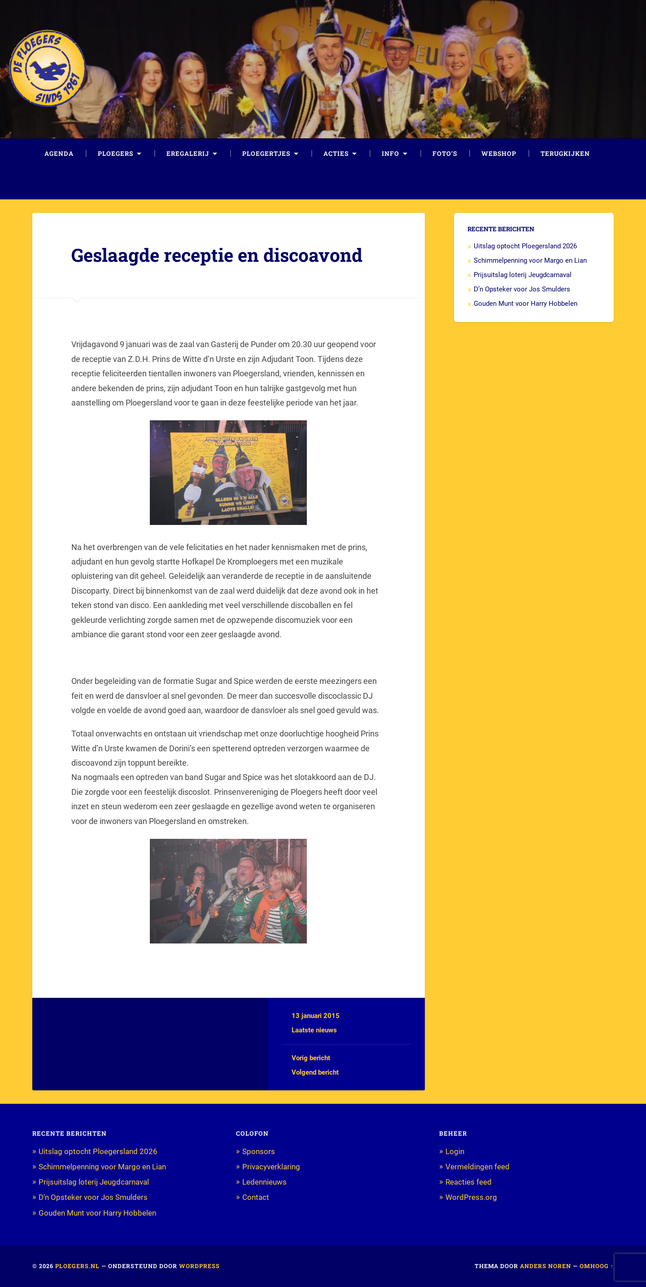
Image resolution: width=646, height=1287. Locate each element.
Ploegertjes (266, 154)
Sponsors (258, 1151)
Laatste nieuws (314, 1030)
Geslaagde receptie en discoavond (216, 255)
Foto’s (444, 154)
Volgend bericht (315, 1072)
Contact (255, 1197)
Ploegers (115, 154)
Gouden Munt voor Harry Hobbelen (525, 304)
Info (390, 154)
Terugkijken (565, 154)
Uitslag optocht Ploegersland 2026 (525, 246)
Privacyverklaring (271, 1166)
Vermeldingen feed (477, 1166)
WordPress (199, 1265)
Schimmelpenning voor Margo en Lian (530, 260)
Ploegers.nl (77, 1265)
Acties (336, 154)
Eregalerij (187, 154)
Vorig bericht (311, 1058)
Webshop (498, 154)
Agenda (59, 154)
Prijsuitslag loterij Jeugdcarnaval (523, 275)
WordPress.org (471, 1197)
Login (454, 1151)
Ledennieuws (264, 1181)
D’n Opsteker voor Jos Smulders (522, 289)
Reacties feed (468, 1181)
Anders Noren (545, 1265)
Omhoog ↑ (597, 1265)
